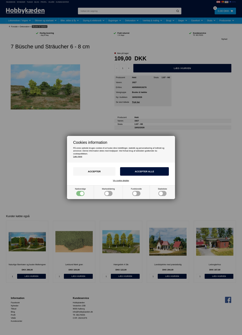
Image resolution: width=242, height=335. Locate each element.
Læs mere (77, 156)
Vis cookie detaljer (121, 181)
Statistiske (162, 192)
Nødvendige (80, 192)
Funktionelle (136, 192)
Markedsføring (108, 192)
